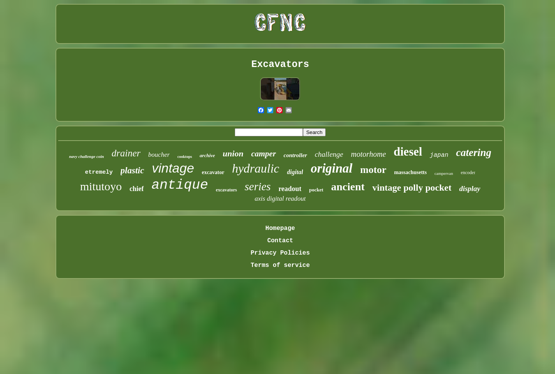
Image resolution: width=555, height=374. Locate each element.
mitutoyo (101, 186)
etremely (99, 172)
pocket (316, 190)
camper (263, 153)
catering (473, 152)
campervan (443, 173)
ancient (348, 187)
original (331, 168)
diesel (408, 151)
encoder (468, 172)
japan (439, 155)
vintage (173, 168)
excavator (213, 172)
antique (179, 185)
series (258, 186)
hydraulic (255, 168)
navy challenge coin (86, 156)
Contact (280, 240)
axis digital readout (280, 198)
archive (207, 155)
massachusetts (410, 172)
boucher (159, 154)
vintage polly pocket (411, 188)
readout (289, 189)
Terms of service (280, 265)
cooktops (184, 156)
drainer (126, 153)
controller (295, 155)
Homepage (280, 228)
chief (137, 189)
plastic (132, 170)
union (233, 153)
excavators (226, 190)
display (469, 188)
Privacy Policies (280, 253)
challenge (329, 154)
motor (373, 169)
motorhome (368, 154)
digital (295, 172)
